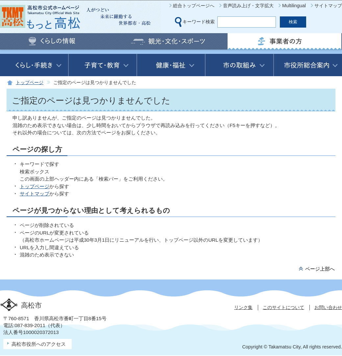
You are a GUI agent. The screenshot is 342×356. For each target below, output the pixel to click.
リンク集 (243, 307)
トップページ (29, 82)
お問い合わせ (328, 307)
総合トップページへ (193, 5)
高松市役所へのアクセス (39, 344)
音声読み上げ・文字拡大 (248, 5)
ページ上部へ (320, 269)
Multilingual (294, 5)
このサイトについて (283, 307)
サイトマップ (328, 5)
